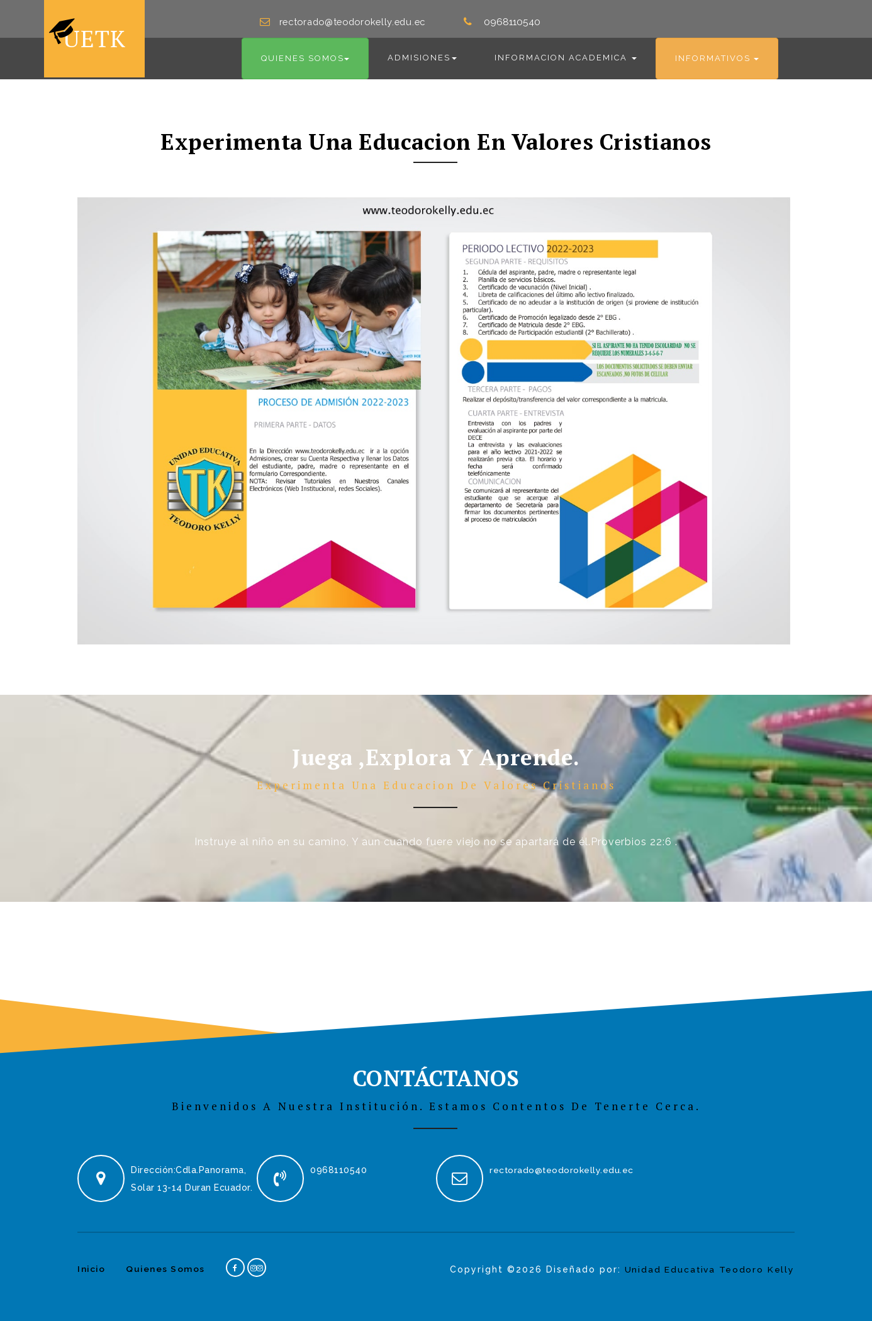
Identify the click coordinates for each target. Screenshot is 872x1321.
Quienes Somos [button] (305, 52)
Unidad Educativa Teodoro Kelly (707, 1263)
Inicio (91, 1262)
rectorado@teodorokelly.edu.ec (358, 15)
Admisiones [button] (422, 52)
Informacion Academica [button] (566, 52)
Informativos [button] (717, 52)
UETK (89, 36)
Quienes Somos (167, 1262)
